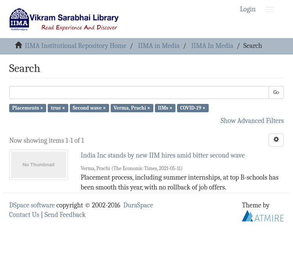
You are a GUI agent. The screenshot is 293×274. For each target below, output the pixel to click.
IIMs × (165, 108)
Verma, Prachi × (132, 108)
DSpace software (32, 205)
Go (276, 92)
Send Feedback (65, 215)
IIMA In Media (212, 46)
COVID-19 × (192, 108)
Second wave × (89, 108)
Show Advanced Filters (252, 121)
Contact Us (24, 215)
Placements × (27, 108)
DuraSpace (138, 205)
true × (58, 108)
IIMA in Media (159, 46)
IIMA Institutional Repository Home (75, 46)
